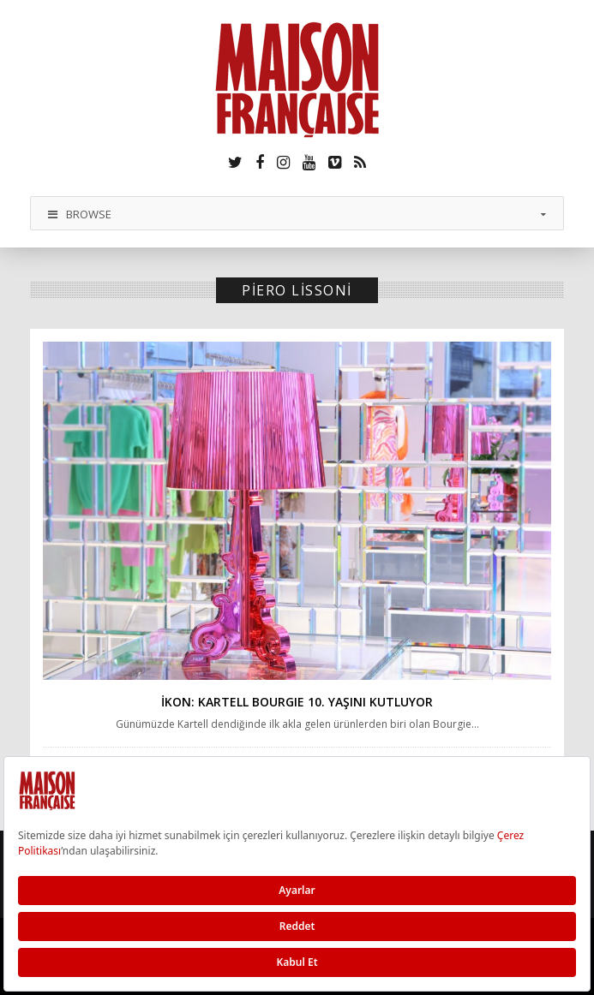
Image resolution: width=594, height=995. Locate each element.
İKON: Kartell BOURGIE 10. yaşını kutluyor (297, 702)
